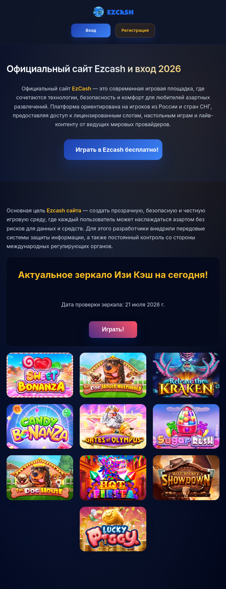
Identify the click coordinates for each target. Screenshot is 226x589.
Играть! (113, 329)
